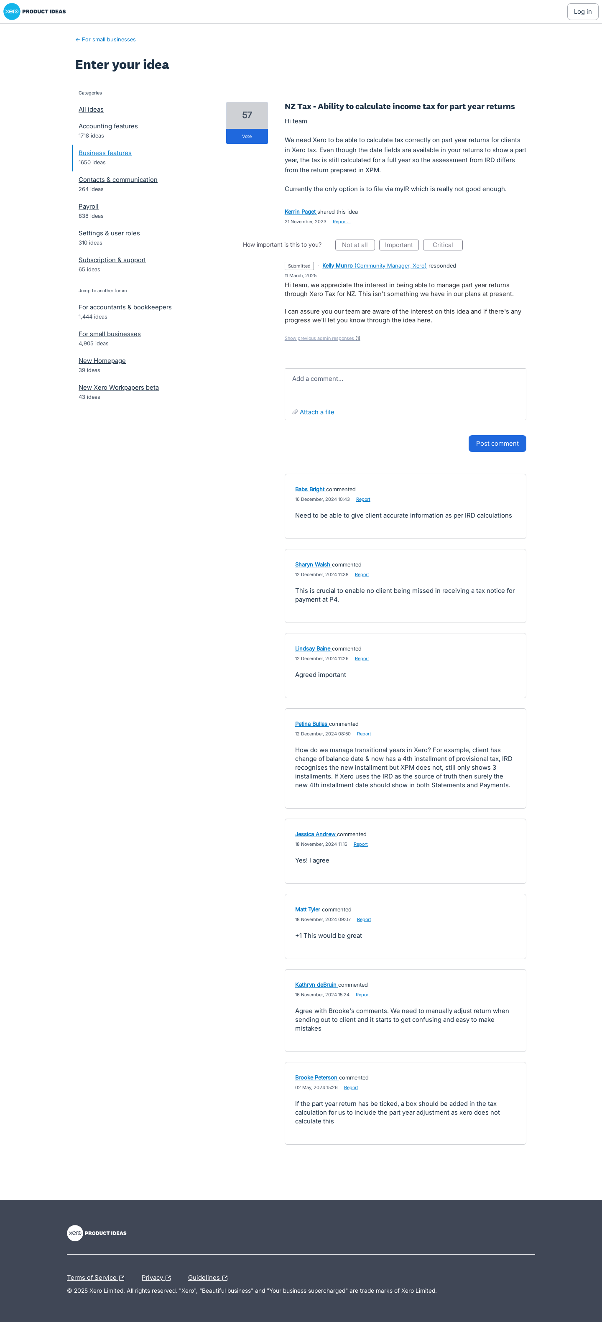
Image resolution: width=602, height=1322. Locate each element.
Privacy (158, 1278)
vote (247, 136)
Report (363, 499)
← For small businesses (105, 39)
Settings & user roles (109, 233)
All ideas (91, 109)
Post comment (497, 443)
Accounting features (108, 126)
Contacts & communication (118, 180)
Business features (105, 153)
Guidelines (210, 1278)
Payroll (89, 206)
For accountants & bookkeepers (125, 307)
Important (402, 245)
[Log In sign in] (583, 11)
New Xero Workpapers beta (119, 387)
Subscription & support (112, 260)
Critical (448, 245)
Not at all (358, 245)
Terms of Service (97, 1278)
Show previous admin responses (322, 338)
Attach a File (317, 412)
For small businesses (110, 334)
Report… (342, 222)
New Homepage (102, 361)
